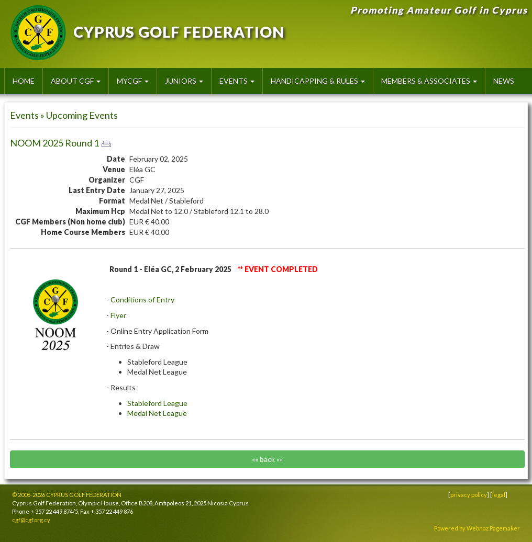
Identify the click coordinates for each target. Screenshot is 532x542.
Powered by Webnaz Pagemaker (477, 528)
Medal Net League (157, 413)
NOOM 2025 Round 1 (54, 143)
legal (498, 494)
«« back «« (267, 459)
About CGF (76, 80)
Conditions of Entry (142, 299)
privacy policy (468, 494)
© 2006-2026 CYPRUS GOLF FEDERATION (66, 494)
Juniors (184, 80)
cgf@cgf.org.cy (31, 519)
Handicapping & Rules (318, 80)
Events (236, 80)
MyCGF (133, 80)
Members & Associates (429, 80)
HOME (24, 80)
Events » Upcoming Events (64, 115)
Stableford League (157, 403)
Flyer (118, 315)
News (503, 80)
